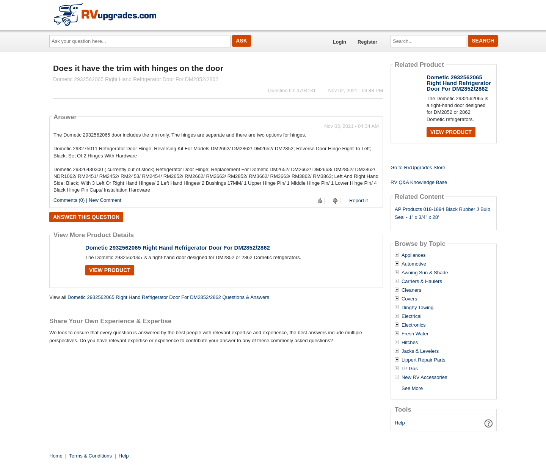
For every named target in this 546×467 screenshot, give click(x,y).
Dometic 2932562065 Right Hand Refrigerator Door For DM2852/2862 (177, 247)
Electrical (412, 316)
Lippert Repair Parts (424, 360)
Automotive (414, 264)
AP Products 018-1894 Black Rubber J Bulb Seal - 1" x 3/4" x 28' (442, 213)
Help (400, 423)
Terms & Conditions (90, 456)
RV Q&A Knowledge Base (419, 182)
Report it (358, 200)
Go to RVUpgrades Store (418, 167)
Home (56, 456)
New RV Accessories (424, 377)
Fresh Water (415, 333)
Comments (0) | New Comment (87, 200)
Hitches (410, 342)
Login (339, 42)
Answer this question (86, 217)
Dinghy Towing (417, 307)
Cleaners (411, 290)
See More (412, 388)
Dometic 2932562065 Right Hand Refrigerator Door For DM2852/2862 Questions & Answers (168, 297)
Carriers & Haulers (422, 281)
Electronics (414, 325)
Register (367, 42)
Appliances (414, 255)
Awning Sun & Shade (425, 272)
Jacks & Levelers (420, 351)
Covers (409, 299)
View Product (109, 270)
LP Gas (410, 368)
